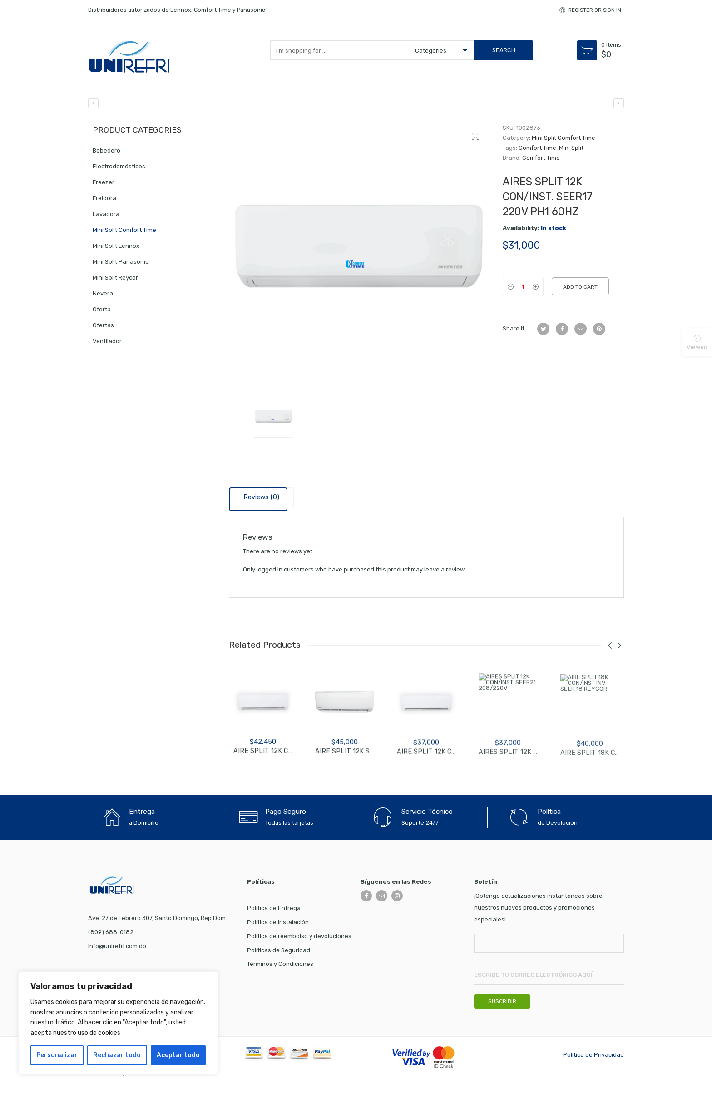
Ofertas (103, 328)
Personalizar (57, 1055)
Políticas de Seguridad (278, 953)
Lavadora (106, 216)
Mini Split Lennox (116, 248)
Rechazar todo (117, 1055)
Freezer (103, 185)
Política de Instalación (278, 924)
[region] (118, 1023)
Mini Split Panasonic (120, 264)
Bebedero (106, 153)
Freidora (104, 200)
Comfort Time (537, 150)
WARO (135, 1075)
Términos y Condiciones (280, 966)
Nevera (103, 296)
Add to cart (580, 289)
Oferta (102, 312)
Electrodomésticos (119, 169)
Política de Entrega (274, 910)
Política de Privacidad (593, 1057)
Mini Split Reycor (115, 280)
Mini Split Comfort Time (563, 140)
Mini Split (571, 150)
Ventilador (107, 343)
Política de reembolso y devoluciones (299, 938)
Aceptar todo (178, 1055)
